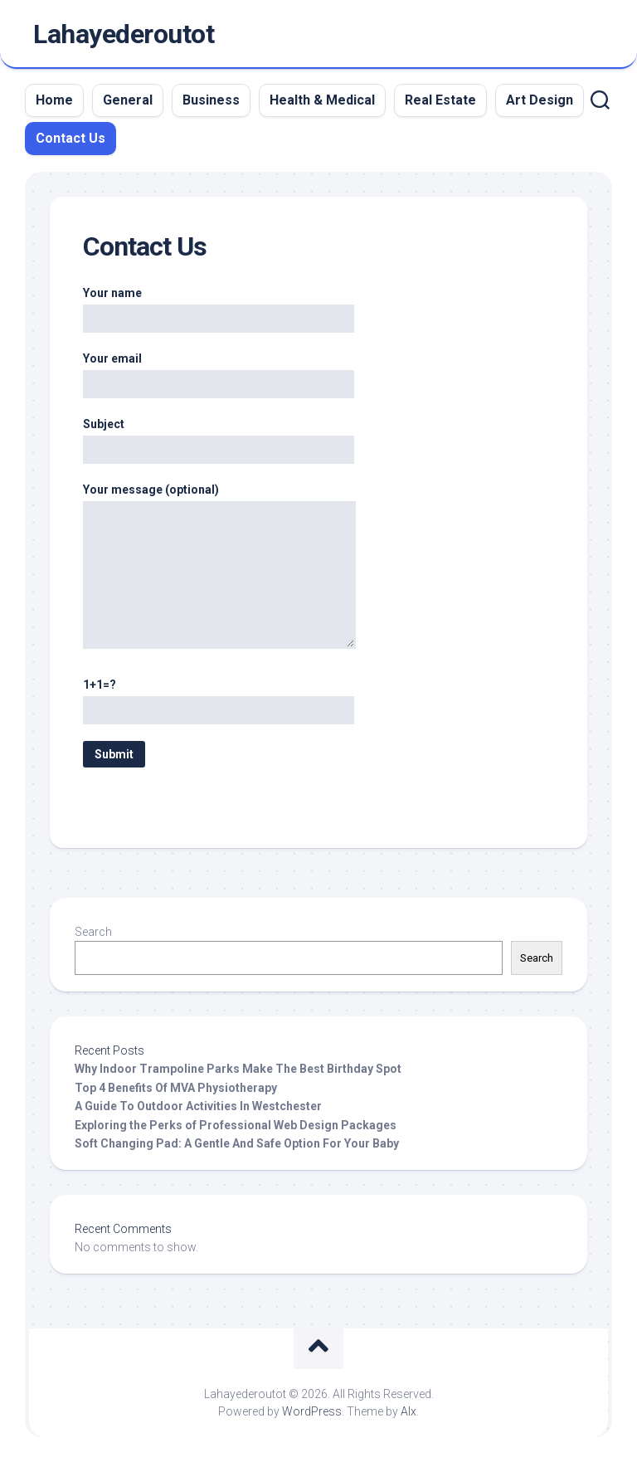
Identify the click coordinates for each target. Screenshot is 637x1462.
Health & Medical (322, 100)
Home (54, 100)
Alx (408, 1411)
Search (93, 931)
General (128, 100)
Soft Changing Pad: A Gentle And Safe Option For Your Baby (237, 1143)
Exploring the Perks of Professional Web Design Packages (235, 1125)
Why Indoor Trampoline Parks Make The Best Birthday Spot (238, 1068)
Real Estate (440, 100)
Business (211, 100)
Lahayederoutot (123, 34)
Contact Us (70, 138)
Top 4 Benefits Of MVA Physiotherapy (176, 1087)
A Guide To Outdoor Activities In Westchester (198, 1106)
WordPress (312, 1411)
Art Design (539, 100)
